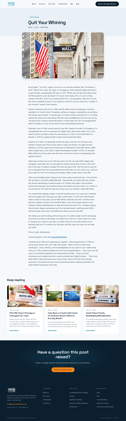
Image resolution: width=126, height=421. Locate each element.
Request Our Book (103, 403)
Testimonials (62, 4)
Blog (77, 4)
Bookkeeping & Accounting (79, 392)
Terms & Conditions (105, 418)
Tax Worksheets (102, 399)
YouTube (116, 418)
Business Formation (76, 399)
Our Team (51, 4)
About (34, 4)
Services (42, 4)
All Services (73, 407)
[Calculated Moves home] (11, 4)
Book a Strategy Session (107, 4)
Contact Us (46, 403)
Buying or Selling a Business (79, 403)
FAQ (71, 4)
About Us (46, 392)
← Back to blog (33, 17)
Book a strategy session (63, 370)
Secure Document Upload (105, 407)
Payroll (72, 396)
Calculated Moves (59, 237)
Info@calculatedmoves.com (17, 404)
